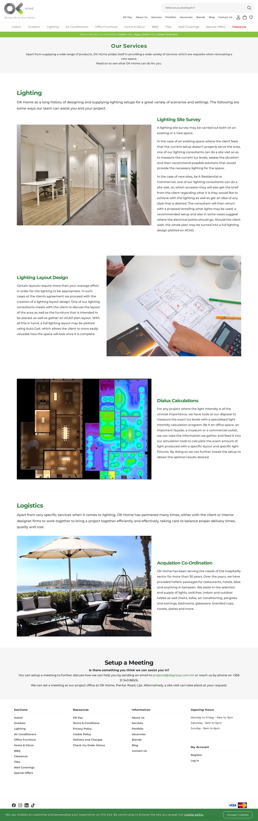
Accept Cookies (237, 815)
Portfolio (170, 17)
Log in (195, 760)
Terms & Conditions (86, 723)
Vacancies (186, 17)
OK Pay (127, 17)
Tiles (168, 27)
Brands (200, 17)
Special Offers (215, 27)
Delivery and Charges (87, 739)
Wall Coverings (188, 27)
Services (156, 17)
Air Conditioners (76, 27)
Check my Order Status (89, 744)
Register (196, 755)
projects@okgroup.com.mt (173, 675)
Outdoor (34, 27)
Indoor (16, 27)
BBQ (155, 27)
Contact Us (225, 17)
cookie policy (193, 814)
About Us (142, 17)
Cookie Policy (82, 733)
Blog (212, 17)
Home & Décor (134, 27)
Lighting (53, 27)
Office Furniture (106, 27)
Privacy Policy (82, 728)
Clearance (239, 27)
